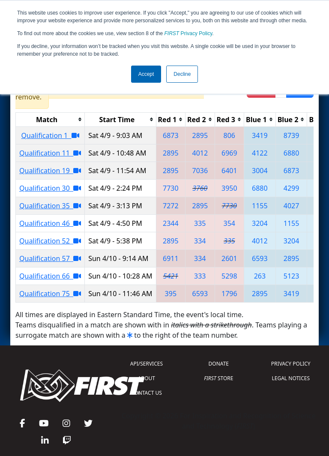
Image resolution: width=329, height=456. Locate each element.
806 (229, 135)
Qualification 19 (50, 170)
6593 (260, 258)
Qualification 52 (50, 241)
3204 (260, 223)
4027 (291, 205)
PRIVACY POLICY (291, 363)
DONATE (219, 363)
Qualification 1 (50, 135)
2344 (171, 223)
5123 (291, 276)
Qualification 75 (50, 293)
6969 (229, 153)
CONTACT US (146, 392)
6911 (171, 258)
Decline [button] (182, 74)
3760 (199, 188)
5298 (229, 276)
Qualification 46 (50, 223)
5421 (170, 276)
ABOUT (146, 378)
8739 (291, 135)
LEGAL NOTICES (291, 378)
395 (170, 293)
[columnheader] (50, 119)
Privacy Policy (188, 33)
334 (200, 241)
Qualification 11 (50, 153)
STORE (218, 378)
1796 (229, 293)
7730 (171, 188)
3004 (260, 170)
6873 (171, 135)
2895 (200, 135)
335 (200, 223)
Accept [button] (146, 74)
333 (200, 276)
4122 (260, 153)
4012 (200, 153)
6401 (229, 170)
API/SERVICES (146, 363)
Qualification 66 (50, 276)
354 (229, 223)
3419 (260, 135)
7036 (200, 170)
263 (260, 276)
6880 (291, 153)
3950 (229, 188)
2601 (229, 258)
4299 (291, 188)
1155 (260, 205)
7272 (171, 205)
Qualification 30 (50, 188)
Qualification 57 (50, 258)
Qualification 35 (50, 205)
